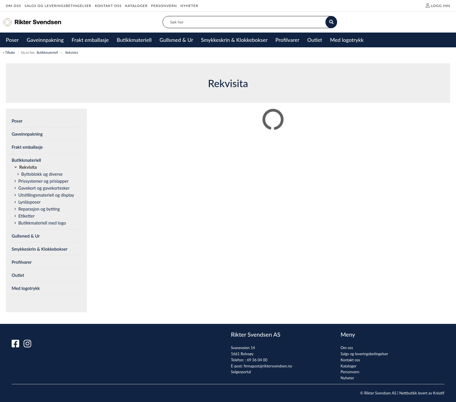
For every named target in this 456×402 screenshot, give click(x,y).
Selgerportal (241, 371)
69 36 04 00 (257, 360)
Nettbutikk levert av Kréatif (421, 393)
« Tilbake (9, 52)
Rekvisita (71, 52)
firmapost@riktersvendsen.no (268, 366)
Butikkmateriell (47, 52)
